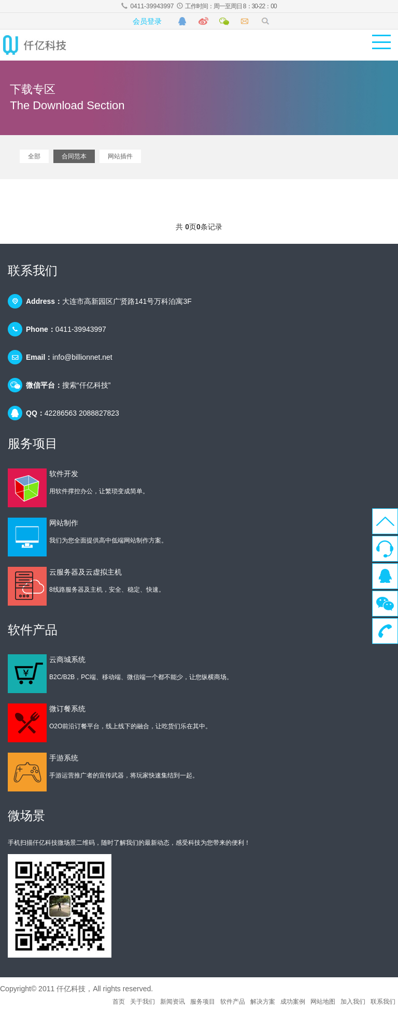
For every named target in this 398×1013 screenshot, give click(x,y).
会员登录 (147, 21)
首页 (118, 1001)
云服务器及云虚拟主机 (85, 572)
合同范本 (74, 156)
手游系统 (63, 758)
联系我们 (383, 1001)
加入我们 (352, 1001)
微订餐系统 (67, 708)
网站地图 (322, 1001)
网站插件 (120, 156)
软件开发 (63, 473)
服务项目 (202, 1001)
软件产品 (232, 1001)
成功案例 (292, 1001)
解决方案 (262, 1001)
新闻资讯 (172, 1001)
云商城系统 (67, 659)
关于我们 (142, 1001)
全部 (34, 156)
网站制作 (63, 523)
